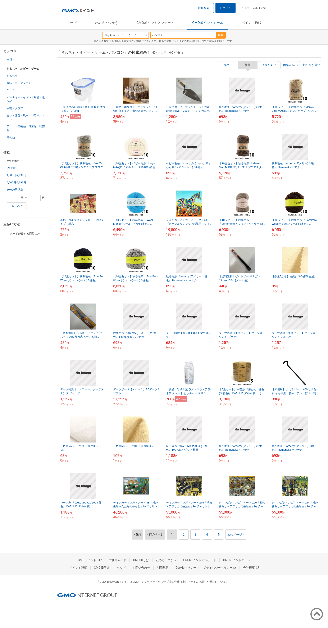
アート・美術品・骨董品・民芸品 (26, 128)
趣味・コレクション (19, 82)
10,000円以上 (15, 189)
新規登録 (204, 8)
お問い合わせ (141, 567)
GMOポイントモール (207, 23)
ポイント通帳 (251, 23)
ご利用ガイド (117, 560)
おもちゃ (12, 75)
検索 (220, 35)
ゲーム (11, 90)
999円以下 (13, 168)
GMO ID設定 (259, 7)
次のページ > (235, 534)
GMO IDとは (141, 560)
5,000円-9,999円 (16, 182)
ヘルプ (245, 7)
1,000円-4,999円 (16, 175)
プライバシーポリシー (219, 567)
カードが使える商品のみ (22, 234)
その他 (11, 137)
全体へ (11, 59)
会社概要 (251, 567)
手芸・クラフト (16, 108)
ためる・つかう (106, 23)
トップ (72, 23)
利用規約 (163, 567)
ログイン (225, 8)
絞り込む (17, 205)
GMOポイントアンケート (155, 23)
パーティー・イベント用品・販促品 (26, 99)
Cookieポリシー (186, 567)
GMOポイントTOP (90, 560)
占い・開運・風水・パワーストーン (26, 117)
